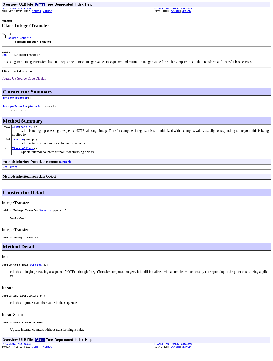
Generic (7, 56)
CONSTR (36, 11)
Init (15, 131)
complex (26, 131)
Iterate (18, 144)
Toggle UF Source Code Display (24, 80)
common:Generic (20, 38)
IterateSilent (23, 153)
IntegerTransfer (15, 100)
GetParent (10, 172)
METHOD (47, 11)
